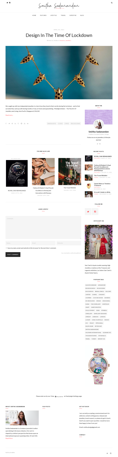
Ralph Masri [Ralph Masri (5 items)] (89, 326)
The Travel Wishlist (100, 175)
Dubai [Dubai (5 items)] (87, 304)
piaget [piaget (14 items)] (92, 323)
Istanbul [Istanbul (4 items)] (104, 310)
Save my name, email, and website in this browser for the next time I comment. (32, 248)
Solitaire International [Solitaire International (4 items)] (93, 332)
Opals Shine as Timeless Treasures (102, 184)
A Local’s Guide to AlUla (102, 192)
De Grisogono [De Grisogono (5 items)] (90, 301)
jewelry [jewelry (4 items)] (88, 316)
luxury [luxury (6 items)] (88, 320)
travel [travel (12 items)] (88, 339)
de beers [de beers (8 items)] (107, 297)
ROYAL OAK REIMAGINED (103, 156)
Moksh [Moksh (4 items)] (107, 320)
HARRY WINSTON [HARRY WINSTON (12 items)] (96, 307)
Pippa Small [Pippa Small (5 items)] (99, 323)
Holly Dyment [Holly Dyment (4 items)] (90, 310)
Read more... (9, 115)
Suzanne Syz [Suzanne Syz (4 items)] (107, 332)
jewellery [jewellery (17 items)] (89, 313)
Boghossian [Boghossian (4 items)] (101, 288)
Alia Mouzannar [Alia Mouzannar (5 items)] (91, 285)
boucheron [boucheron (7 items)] (89, 291)
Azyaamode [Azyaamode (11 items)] (102, 285)
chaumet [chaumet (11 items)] (102, 294)
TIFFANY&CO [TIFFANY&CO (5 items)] (102, 335)
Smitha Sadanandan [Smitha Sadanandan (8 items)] (92, 329)
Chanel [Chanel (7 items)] (94, 294)
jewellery (68, 40)
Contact (82, 435)
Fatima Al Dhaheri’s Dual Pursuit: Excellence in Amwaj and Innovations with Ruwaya (102, 167)
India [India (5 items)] (98, 310)
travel (96, 177)
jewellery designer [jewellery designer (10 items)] (100, 313)
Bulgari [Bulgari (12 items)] (108, 291)
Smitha (56, 40)
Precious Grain (75, 123)
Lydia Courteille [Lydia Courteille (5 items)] (97, 320)
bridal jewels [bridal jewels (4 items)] (99, 291)
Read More (9, 438)
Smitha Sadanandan (59, 6)
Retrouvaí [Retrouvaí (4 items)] (98, 326)
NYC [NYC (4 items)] (87, 323)
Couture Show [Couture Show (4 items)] (98, 297)
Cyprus (67, 123)
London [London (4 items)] (102, 316)
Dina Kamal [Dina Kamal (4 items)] (106, 301)
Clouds (60, 123)
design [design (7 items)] (99, 301)
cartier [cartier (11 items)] (88, 294)
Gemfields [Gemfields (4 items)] (105, 304)
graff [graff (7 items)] (87, 307)
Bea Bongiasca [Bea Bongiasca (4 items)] (90, 288)
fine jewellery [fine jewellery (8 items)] (96, 304)
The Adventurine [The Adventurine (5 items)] (91, 335)
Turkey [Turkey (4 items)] (94, 339)
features (62, 40)
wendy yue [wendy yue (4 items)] (101, 339)
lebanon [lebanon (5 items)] (95, 316)
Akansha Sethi (51, 123)
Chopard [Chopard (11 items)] (88, 297)
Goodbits (12, 452)
